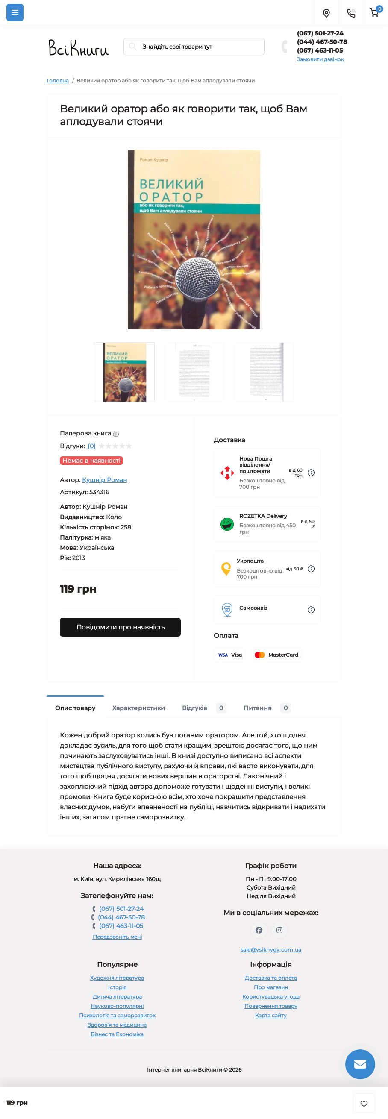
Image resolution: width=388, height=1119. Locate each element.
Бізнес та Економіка (117, 1034)
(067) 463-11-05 (320, 50)
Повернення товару (270, 1006)
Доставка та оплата (271, 978)
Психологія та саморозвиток (117, 1015)
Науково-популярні (117, 1006)
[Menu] (15, 12)
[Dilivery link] (311, 472)
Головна (58, 80)
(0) (92, 446)
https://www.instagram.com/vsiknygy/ (279, 930)
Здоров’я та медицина (117, 1025)
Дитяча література (117, 996)
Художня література (117, 978)
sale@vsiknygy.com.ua (271, 949)
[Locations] (326, 12)
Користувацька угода (271, 996)
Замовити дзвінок (320, 59)
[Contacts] (350, 12)
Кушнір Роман (104, 480)
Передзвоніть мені (117, 937)
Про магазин (271, 987)
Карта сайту (271, 1015)
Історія (117, 987)
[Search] (132, 46)
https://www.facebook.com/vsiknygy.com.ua (259, 930)
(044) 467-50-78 (322, 42)
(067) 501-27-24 (320, 33)
